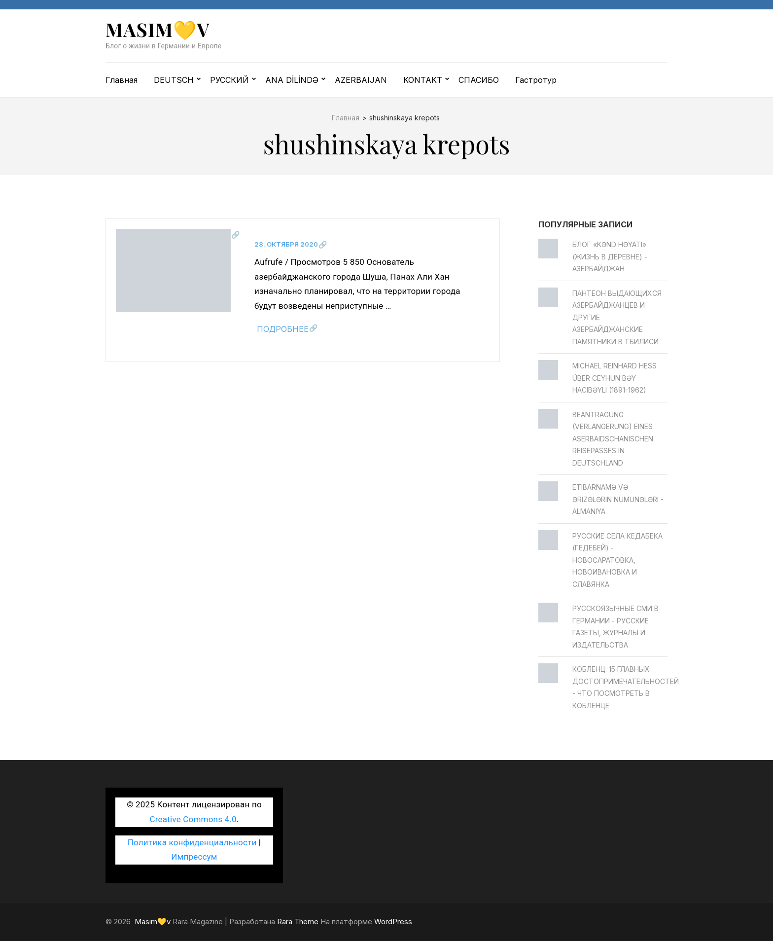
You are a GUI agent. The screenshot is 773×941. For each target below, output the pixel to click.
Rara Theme (297, 921)
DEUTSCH (174, 80)
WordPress (393, 921)
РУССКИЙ (229, 80)
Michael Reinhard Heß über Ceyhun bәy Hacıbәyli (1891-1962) (614, 378)
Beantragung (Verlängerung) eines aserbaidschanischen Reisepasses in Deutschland (612, 438)
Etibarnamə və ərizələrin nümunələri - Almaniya (618, 499)
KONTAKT (422, 80)
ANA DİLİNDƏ (291, 80)
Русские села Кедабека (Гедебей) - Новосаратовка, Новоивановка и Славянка (617, 560)
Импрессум (194, 857)
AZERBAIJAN (361, 80)
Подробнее (283, 329)
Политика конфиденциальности (192, 842)
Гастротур (536, 80)
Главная (121, 80)
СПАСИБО (478, 80)
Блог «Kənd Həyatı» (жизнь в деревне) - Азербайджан (609, 256)
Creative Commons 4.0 (193, 819)
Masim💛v (157, 29)
